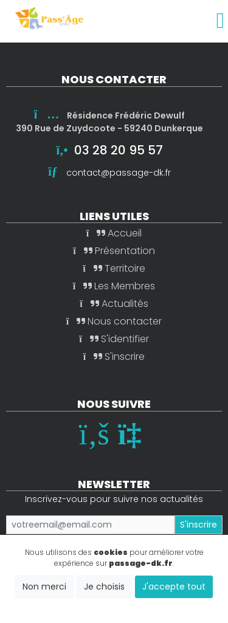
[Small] (90, 524)
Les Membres (114, 286)
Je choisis (104, 586)
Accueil (114, 233)
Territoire (114, 268)
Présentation (113, 251)
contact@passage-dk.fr (118, 173)
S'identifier (113, 339)
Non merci (44, 586)
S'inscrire (114, 356)
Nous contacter (114, 321)
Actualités (114, 304)
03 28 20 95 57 (118, 150)
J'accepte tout (174, 586)
